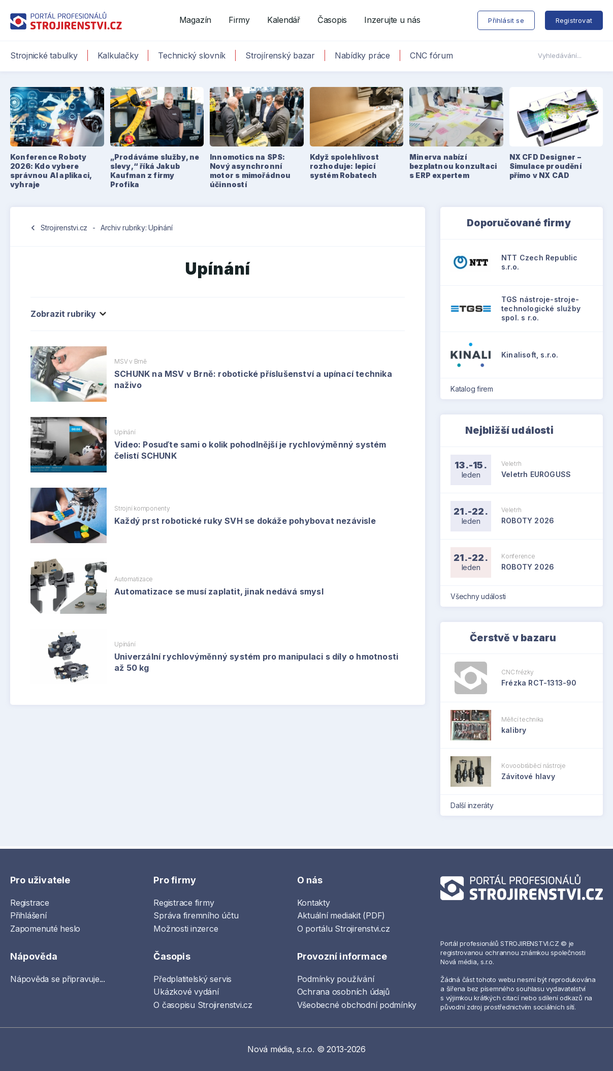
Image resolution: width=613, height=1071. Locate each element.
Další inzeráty (475, 805)
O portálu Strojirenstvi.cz (343, 929)
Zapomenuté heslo (45, 929)
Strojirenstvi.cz (64, 227)
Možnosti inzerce (185, 929)
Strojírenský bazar (280, 55)
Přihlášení (28, 915)
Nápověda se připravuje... (57, 979)
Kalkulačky (118, 55)
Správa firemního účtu (195, 915)
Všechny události (481, 596)
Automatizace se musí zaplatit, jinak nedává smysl (219, 591)
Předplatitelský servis (192, 979)
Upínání (124, 432)
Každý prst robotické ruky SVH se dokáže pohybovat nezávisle (245, 521)
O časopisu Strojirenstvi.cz (202, 1005)
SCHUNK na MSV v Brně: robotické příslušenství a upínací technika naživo (253, 379)
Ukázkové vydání (185, 992)
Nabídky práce (362, 55)
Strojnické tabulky (44, 55)
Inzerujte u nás (392, 20)
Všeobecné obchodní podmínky (357, 1005)
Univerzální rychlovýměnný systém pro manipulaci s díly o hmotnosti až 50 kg (256, 662)
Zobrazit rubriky (67, 314)
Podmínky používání (335, 979)
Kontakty (313, 903)
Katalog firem (475, 388)
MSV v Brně (130, 361)
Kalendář (283, 20)
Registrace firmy (183, 903)
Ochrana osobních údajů (343, 992)
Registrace (29, 903)
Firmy (239, 20)
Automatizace (133, 579)
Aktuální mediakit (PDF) (341, 915)
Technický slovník (191, 55)
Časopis (332, 20)
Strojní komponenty (142, 508)
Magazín (195, 20)
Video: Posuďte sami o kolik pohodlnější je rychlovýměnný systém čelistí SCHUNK (250, 450)
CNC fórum (431, 55)
